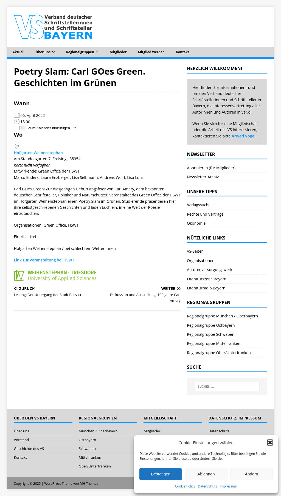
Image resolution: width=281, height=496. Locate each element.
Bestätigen (160, 474)
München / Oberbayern (98, 431)
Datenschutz (207, 486)
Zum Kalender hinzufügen (44, 127)
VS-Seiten (195, 251)
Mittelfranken (90, 457)
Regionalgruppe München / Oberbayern (222, 316)
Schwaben (87, 448)
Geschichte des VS (29, 448)
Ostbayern (87, 439)
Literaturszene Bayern (206, 278)
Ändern (251, 474)
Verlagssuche (198, 204)
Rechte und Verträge (205, 214)
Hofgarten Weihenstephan (38, 152)
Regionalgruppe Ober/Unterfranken (219, 352)
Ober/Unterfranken (95, 466)
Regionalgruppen (80, 52)
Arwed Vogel (243, 136)
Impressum (228, 486)
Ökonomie (196, 223)
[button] (270, 442)
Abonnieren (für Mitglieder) (211, 167)
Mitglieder (118, 52)
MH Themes (89, 483)
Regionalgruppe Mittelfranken (213, 343)
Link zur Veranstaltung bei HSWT (44, 260)
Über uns (43, 52)
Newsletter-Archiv (203, 176)
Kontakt (182, 52)
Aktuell (18, 52)
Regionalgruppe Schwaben (210, 334)
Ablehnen (206, 474)
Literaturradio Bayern (206, 288)
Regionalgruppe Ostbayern (211, 325)
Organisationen (201, 260)
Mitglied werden (151, 52)
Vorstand (21, 439)
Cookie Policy (185, 486)
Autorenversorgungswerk (209, 269)
